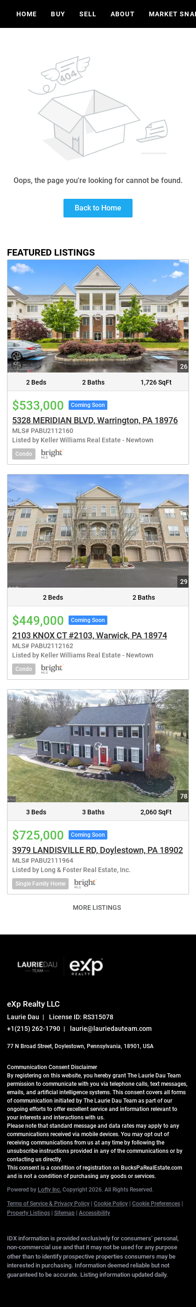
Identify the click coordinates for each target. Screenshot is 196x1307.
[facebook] (11, 1288)
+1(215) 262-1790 (33, 1028)
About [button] (123, 14)
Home (26, 14)
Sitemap (64, 1213)
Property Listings (28, 1213)
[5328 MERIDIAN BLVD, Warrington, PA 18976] (98, 316)
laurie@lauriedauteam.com (111, 1028)
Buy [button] (58, 14)
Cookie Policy (111, 1203)
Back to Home (98, 207)
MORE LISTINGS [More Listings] (97, 907)
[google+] (123, 1288)
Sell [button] (88, 14)
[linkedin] (30, 1288)
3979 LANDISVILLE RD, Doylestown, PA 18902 (97, 850)
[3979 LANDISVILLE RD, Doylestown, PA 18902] (98, 746)
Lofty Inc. (49, 1189)
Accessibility (94, 1213)
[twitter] (49, 1288)
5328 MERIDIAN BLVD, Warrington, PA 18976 (95, 420)
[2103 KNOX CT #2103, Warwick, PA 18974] (98, 531)
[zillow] (67, 1288)
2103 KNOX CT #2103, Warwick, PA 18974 (89, 635)
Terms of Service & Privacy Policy (48, 1203)
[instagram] (86, 1288)
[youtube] (105, 1288)
